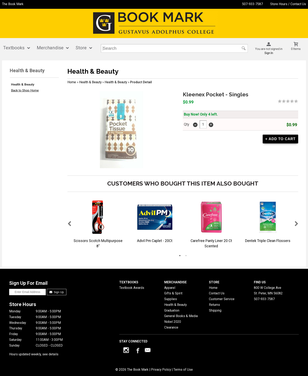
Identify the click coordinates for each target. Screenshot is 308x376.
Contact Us (216, 293)
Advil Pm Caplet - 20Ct (154, 241)
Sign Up (56, 292)
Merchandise (50, 47)
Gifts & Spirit (173, 293)
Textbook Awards (131, 288)
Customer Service (221, 299)
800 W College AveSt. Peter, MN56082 (268, 290)
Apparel (169, 288)
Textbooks (14, 47)
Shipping (215, 310)
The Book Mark (12, 4)
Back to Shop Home (25, 90)
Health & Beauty (22, 84)
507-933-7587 (252, 4)
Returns (214, 305)
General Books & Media (181, 316)
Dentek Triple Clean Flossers (267, 241)
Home (71, 82)
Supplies (170, 299)
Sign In (268, 53)
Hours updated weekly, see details (33, 354)
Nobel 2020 (172, 322)
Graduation (171, 310)
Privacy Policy (161, 369)
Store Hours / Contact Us (288, 4)
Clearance (171, 327)
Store (81, 47)
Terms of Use (183, 369)
